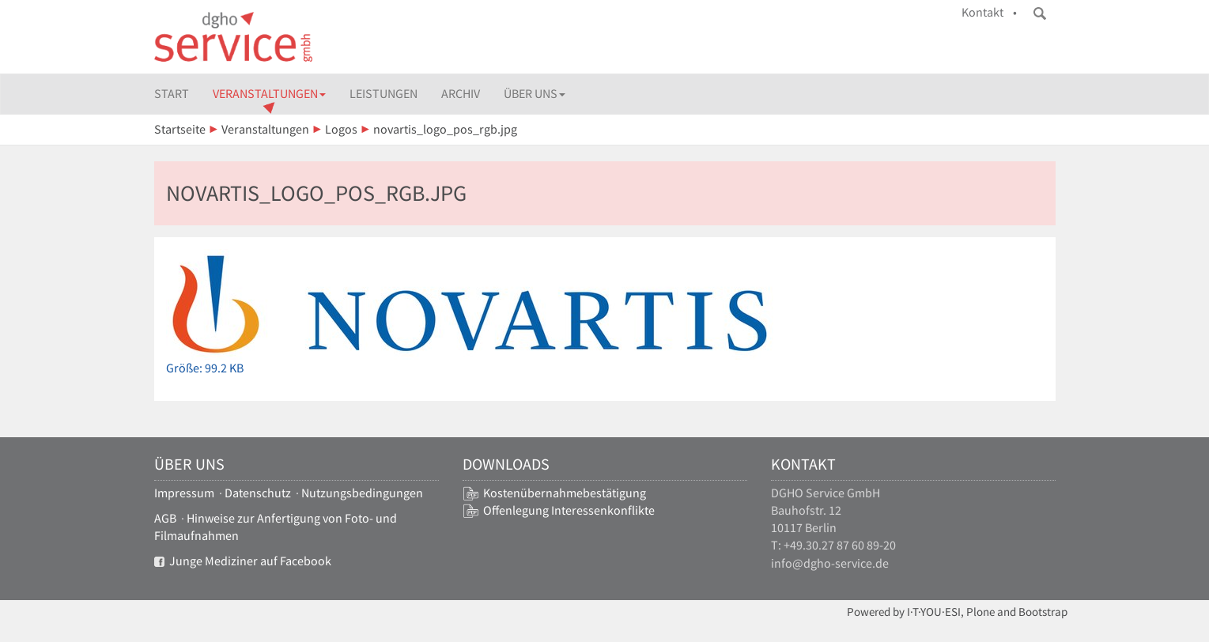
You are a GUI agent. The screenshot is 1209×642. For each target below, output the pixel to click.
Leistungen (383, 93)
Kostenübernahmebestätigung (564, 492)
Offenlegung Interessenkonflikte (569, 510)
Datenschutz (258, 492)
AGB (165, 518)
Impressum (184, 492)
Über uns (534, 93)
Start (171, 93)
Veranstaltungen (269, 93)
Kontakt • (989, 12)
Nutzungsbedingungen (362, 492)
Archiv (460, 93)
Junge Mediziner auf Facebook (242, 560)
